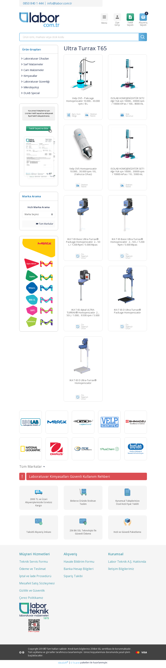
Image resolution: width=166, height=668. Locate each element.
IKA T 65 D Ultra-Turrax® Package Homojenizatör (127, 312)
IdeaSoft (63, 665)
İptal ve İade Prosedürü (35, 579)
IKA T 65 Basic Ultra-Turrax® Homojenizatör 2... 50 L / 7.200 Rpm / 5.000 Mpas (127, 243)
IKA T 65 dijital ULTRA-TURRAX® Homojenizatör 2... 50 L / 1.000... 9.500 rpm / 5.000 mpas (83, 314)
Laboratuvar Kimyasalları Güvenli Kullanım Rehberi (69, 479)
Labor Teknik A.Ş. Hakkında (127, 564)
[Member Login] (117, 19)
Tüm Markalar (44, 223)
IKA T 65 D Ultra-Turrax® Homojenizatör (83, 383)
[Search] (83, 37)
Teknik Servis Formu (33, 564)
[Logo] (39, 19)
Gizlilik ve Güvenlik (32, 593)
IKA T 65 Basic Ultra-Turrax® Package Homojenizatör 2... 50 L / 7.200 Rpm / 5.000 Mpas (83, 243)
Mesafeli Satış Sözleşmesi (37, 586)
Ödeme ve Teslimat (32, 571)
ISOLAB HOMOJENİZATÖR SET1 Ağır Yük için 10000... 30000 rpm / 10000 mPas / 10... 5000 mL (127, 172)
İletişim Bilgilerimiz (121, 571)
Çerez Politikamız (31, 600)
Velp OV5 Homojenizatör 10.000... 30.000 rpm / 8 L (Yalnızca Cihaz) (83, 172)
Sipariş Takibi (73, 579)
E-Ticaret (75, 665)
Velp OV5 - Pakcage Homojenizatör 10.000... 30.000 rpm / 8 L (83, 101)
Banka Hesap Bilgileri (78, 571)
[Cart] (143, 19)
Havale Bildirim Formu (79, 564)
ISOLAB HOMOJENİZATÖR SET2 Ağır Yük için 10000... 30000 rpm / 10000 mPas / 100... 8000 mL (127, 101)
